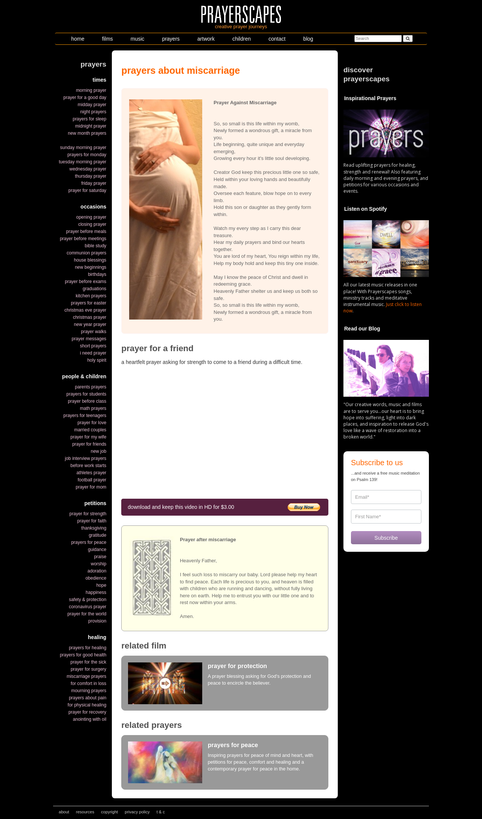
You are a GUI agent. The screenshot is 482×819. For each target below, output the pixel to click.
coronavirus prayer (87, 606)
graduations (95, 288)
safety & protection (87, 599)
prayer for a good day (84, 97)
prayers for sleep (89, 119)
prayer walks (93, 331)
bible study (95, 245)
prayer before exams (85, 281)
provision (97, 621)
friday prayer (94, 183)
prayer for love (92, 422)
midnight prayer (91, 126)
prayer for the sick (88, 662)
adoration (96, 571)
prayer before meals (86, 231)
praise (100, 556)
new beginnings (90, 267)
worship (98, 563)
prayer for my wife (88, 437)
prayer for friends (89, 444)
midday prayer (92, 104)
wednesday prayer (87, 169)
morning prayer (91, 90)
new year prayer (90, 324)
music (138, 39)
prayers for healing (87, 647)
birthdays (97, 274)
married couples (90, 429)
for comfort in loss (89, 683)
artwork (206, 39)
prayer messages (89, 338)
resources (85, 812)
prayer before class (87, 401)
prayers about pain (87, 697)
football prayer (92, 480)
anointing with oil (90, 719)
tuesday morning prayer (82, 161)
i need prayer (93, 353)
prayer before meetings (83, 238)
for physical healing (87, 705)
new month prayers (87, 133)
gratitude (98, 535)
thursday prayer (90, 176)
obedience (95, 578)
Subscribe (386, 538)
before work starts (88, 465)
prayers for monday (86, 154)
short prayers (93, 346)
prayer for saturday (88, 190)
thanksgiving (94, 528)
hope (101, 585)
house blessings (90, 260)
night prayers (93, 111)
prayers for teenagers (84, 415)
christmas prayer (90, 317)
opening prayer (91, 217)
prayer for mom (91, 487)
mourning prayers (88, 690)
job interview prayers (85, 458)
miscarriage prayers (86, 676)
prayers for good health (83, 655)
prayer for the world (86, 614)
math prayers (93, 408)
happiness (96, 592)
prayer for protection (237, 666)
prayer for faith (91, 521)
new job (98, 451)
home (77, 39)
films (107, 39)
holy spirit (97, 360)
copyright (109, 812)
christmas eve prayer (85, 310)
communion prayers (86, 253)
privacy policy (137, 812)
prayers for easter (88, 303)
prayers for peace (88, 542)
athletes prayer (91, 472)
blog (308, 39)
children (241, 39)
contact (276, 39)
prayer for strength (87, 513)
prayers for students (86, 394)
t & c (161, 812)
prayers (171, 39)
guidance (97, 549)
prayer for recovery (88, 712)
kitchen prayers (91, 295)
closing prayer (92, 224)
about (64, 812)
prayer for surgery (89, 669)
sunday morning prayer (83, 147)
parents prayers (90, 387)
